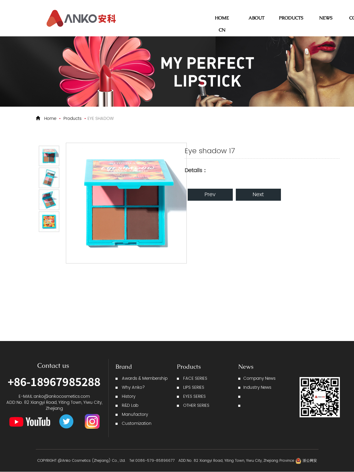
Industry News (257, 387)
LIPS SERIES (193, 387)
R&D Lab (130, 405)
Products (72, 118)
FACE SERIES (195, 378)
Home (50, 118)
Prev (210, 194)
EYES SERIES (194, 396)
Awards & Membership (145, 378)
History (128, 396)
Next (258, 194)
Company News (259, 378)
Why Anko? (133, 387)
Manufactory (135, 414)
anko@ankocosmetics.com (62, 396)
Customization (137, 423)
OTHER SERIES (196, 405)
